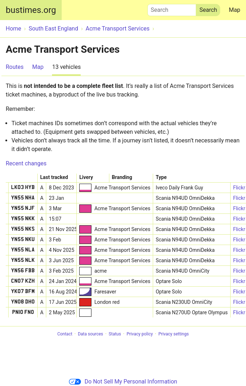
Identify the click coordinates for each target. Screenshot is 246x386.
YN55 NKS (23, 229)
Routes (15, 66)
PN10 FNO (23, 312)
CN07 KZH (23, 281)
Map (234, 9)
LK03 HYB (23, 187)
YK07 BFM (23, 291)
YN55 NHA (23, 198)
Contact (64, 333)
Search (171, 8)
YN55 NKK (23, 218)
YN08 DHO (23, 302)
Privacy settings (174, 333)
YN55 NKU (23, 239)
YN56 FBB (23, 270)
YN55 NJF (23, 208)
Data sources (90, 333)
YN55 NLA (23, 250)
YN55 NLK (23, 260)
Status (115, 333)
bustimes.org (31, 10)
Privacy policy (140, 333)
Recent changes (26, 163)
